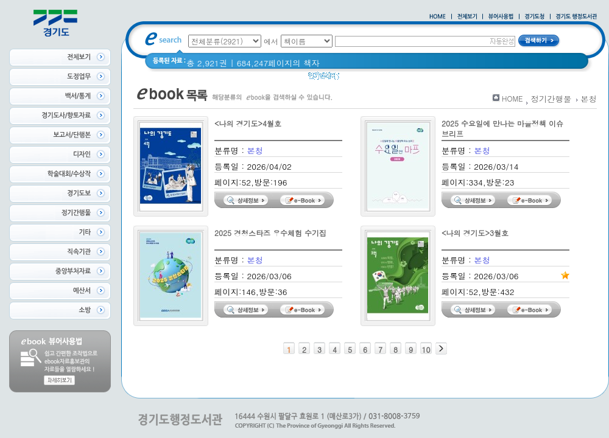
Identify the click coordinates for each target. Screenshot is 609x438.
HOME (512, 98)
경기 (355, 79)
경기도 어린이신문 (406, 79)
